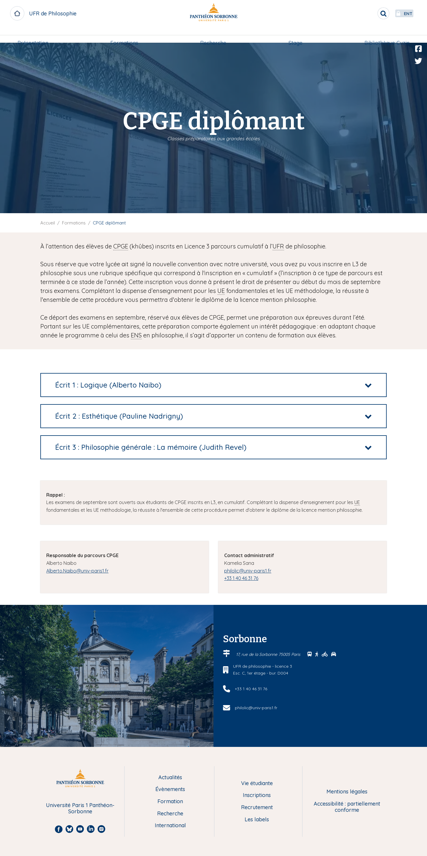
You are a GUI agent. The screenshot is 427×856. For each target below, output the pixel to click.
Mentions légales (346, 792)
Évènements (170, 789)
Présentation (34, 34)
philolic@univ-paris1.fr (247, 571)
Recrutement (257, 807)
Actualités (170, 777)
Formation (170, 801)
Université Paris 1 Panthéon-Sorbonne (80, 808)
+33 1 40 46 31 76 (241, 578)
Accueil (47, 223)
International (170, 825)
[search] (369, 13)
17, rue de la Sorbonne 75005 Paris (269, 654)
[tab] (213, 385)
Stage (295, 34)
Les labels (257, 820)
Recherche (213, 34)
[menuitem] (35, 35)
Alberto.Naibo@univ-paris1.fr (77, 571)
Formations (125, 34)
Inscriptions (257, 795)
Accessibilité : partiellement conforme (347, 807)
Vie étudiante (257, 783)
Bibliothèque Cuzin (385, 34)
